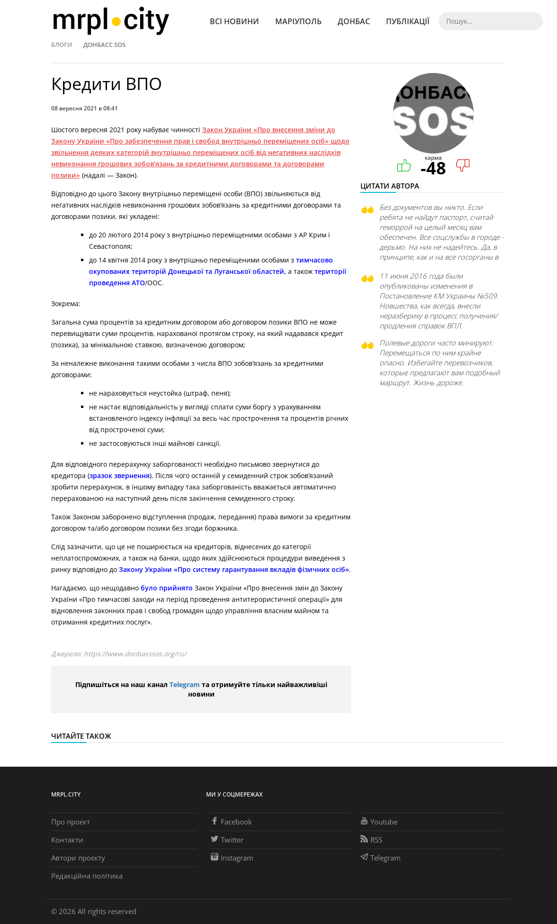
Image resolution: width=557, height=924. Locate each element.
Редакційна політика (87, 875)
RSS (371, 839)
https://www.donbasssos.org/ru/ (135, 653)
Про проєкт (70, 821)
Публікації (408, 21)
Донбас (354, 21)
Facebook (231, 821)
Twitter (227, 839)
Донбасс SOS (104, 44)
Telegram (185, 684)
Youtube (378, 821)
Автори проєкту (78, 857)
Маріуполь (298, 21)
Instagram (232, 857)
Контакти (67, 839)
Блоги (61, 44)
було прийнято (167, 587)
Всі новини (234, 21)
